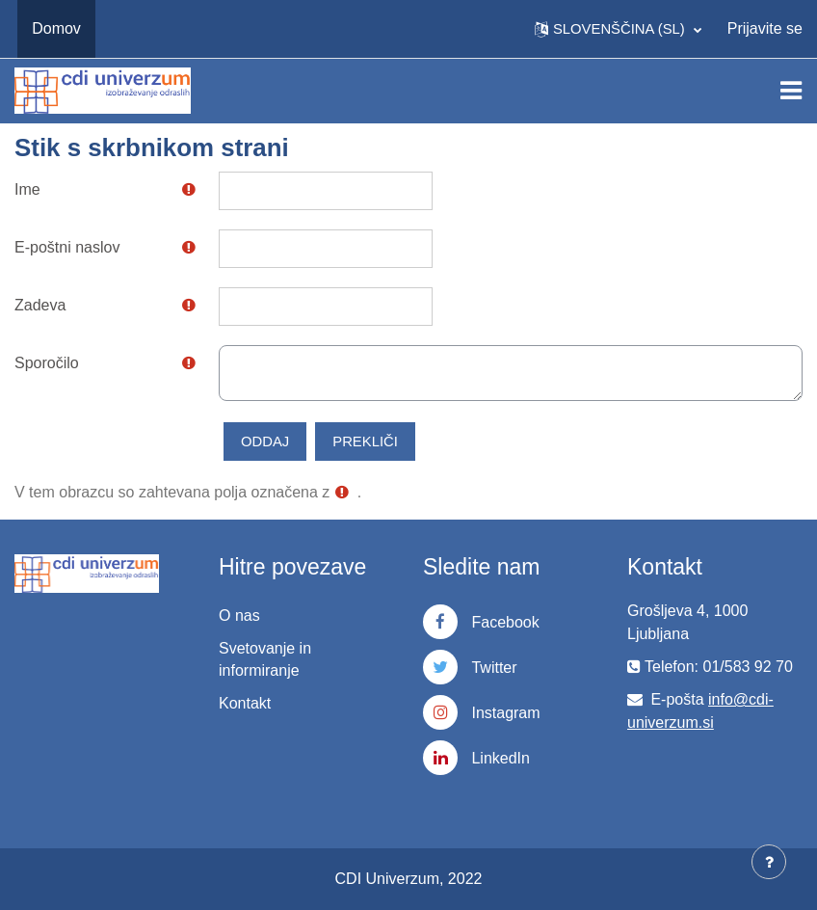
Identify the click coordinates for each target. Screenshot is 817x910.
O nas (239, 615)
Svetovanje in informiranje (265, 659)
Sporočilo (46, 363)
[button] (618, 29)
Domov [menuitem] (56, 28)
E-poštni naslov (66, 247)
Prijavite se (765, 28)
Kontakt (245, 703)
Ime (27, 189)
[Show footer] (768, 861)
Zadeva (40, 305)
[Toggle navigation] (791, 90)
